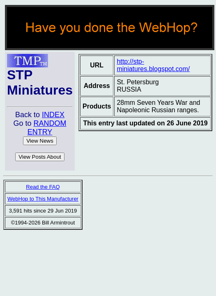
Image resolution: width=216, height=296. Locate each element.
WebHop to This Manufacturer (42, 199)
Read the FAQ (43, 187)
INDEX (53, 115)
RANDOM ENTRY (47, 127)
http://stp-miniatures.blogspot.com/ (153, 65)
